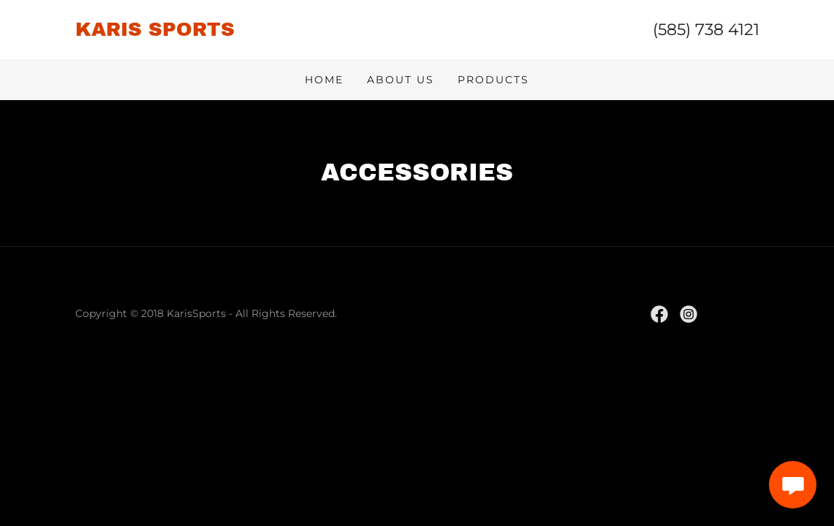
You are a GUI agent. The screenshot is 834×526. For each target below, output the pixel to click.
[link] (246, 32)
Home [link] (324, 79)
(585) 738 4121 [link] (706, 29)
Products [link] (493, 79)
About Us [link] (400, 79)
